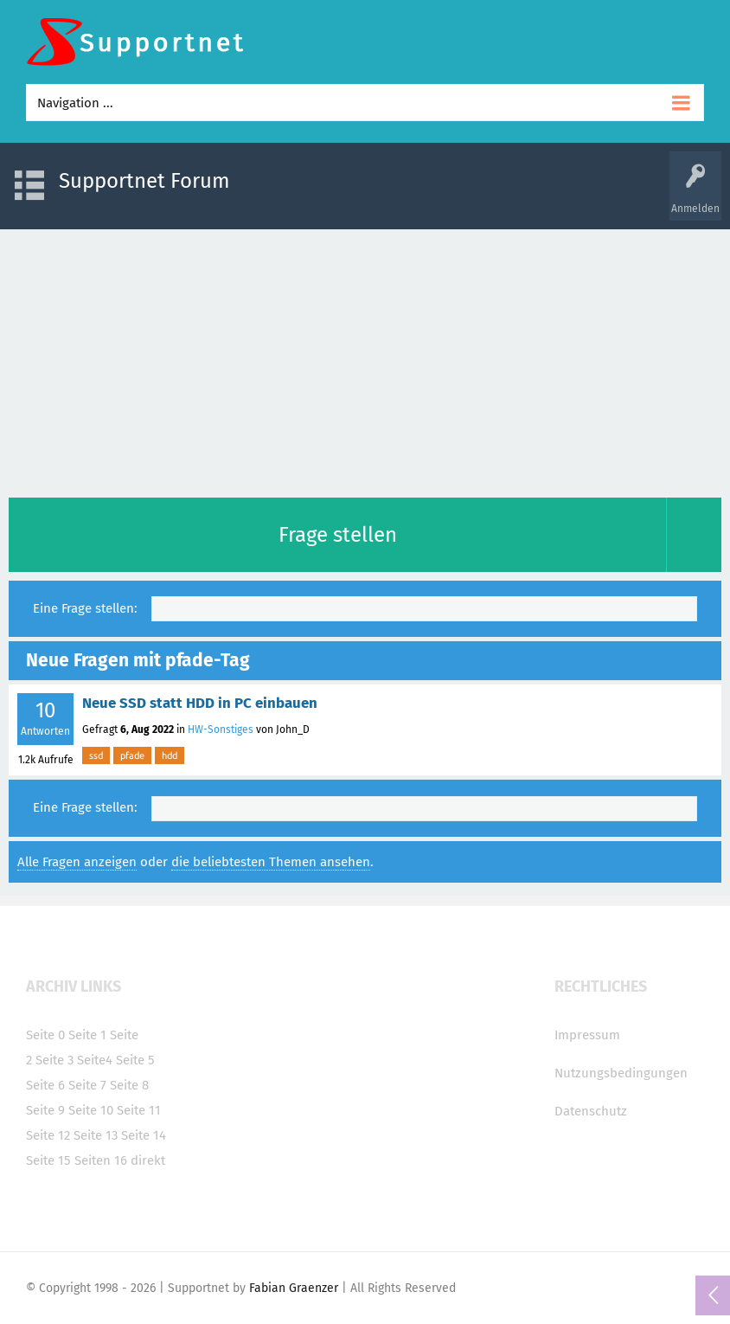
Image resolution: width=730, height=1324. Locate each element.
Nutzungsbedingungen (621, 1073)
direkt (148, 1160)
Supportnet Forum (144, 181)
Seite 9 (45, 1110)
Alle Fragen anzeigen (77, 862)
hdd (169, 755)
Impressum (587, 1035)
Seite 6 (45, 1085)
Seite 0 (45, 1035)
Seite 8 (129, 1085)
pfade (132, 755)
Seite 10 (90, 1110)
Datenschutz (590, 1111)
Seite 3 (54, 1060)
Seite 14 (143, 1135)
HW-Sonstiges (220, 729)
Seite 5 (135, 1060)
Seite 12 (48, 1135)
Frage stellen (338, 535)
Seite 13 (96, 1135)
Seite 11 (139, 1110)
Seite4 (94, 1060)
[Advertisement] (365, 359)
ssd (96, 755)
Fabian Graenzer (293, 1288)
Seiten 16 (100, 1160)
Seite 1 (87, 1035)
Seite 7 (87, 1085)
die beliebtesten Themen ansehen (270, 862)
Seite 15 (48, 1160)
